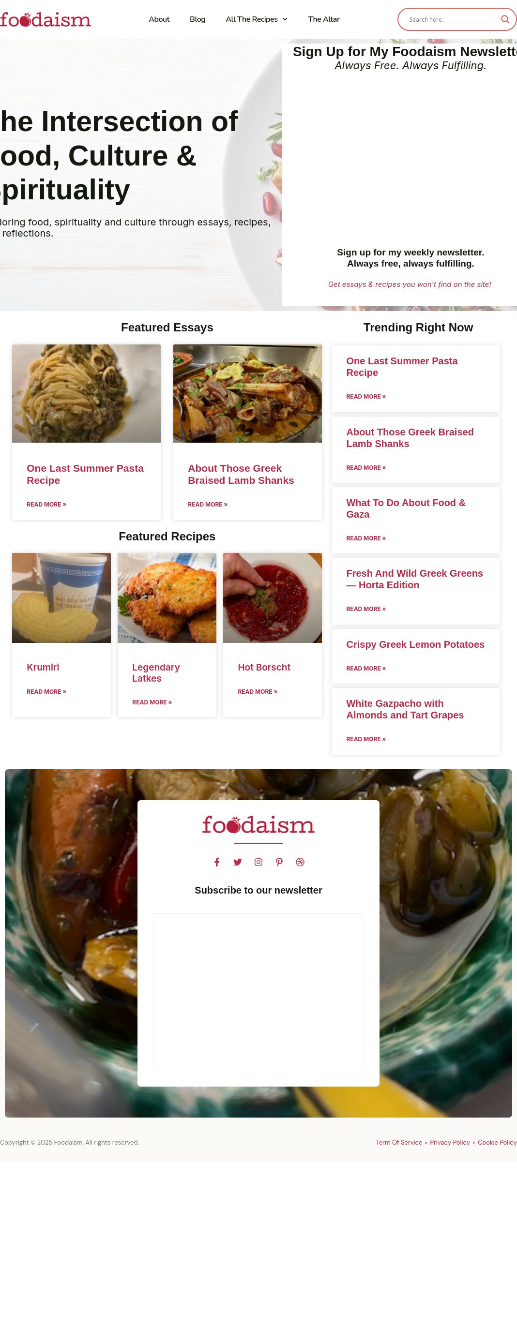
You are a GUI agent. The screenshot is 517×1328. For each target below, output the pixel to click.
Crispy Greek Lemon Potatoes (415, 644)
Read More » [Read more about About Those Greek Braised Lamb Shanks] (208, 504)
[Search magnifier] (505, 19)
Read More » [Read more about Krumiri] (46, 691)
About (159, 19)
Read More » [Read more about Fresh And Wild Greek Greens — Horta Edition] (366, 608)
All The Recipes (257, 19)
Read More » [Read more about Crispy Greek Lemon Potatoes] (366, 668)
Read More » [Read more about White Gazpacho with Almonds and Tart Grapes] (366, 739)
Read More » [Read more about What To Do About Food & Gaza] (366, 538)
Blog (197, 19)
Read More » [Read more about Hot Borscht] (257, 691)
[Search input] (453, 19)
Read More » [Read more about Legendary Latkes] (152, 702)
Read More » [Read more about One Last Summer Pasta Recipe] (46, 504)
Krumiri (43, 667)
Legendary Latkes (156, 673)
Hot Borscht (264, 667)
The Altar (324, 19)
